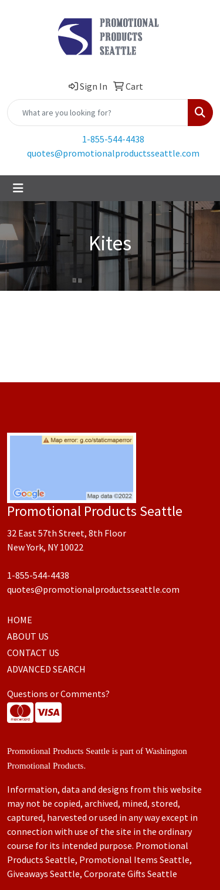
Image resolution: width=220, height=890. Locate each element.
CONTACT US (33, 652)
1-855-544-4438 (113, 139)
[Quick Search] (97, 112)
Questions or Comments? (58, 693)
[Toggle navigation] (18, 188)
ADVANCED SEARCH (46, 669)
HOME (19, 620)
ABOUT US (28, 636)
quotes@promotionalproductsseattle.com (113, 153)
